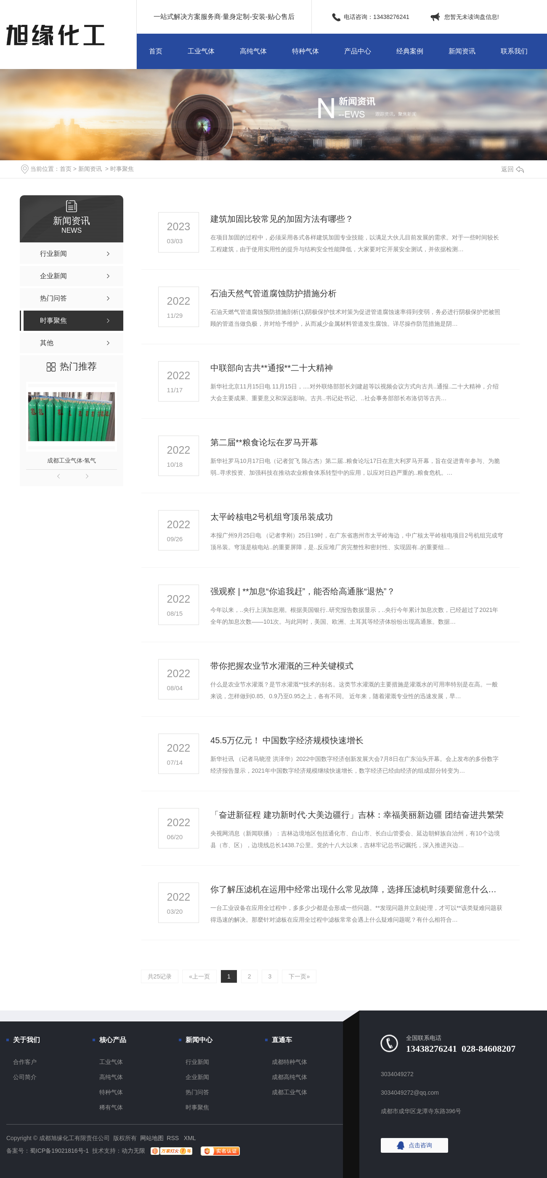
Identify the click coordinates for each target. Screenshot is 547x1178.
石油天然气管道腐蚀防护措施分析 (273, 293)
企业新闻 (197, 1077)
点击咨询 (420, 1145)
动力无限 (133, 1150)
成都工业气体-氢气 (71, 460)
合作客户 (25, 1061)
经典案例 (409, 51)
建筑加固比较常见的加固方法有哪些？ (281, 218)
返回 (512, 169)
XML (190, 1138)
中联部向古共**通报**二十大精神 (271, 367)
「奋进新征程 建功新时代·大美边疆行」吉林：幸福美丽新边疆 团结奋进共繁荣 (357, 814)
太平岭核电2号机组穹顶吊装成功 (271, 516)
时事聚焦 (122, 168)
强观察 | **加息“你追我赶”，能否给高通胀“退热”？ (302, 591)
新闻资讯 (462, 51)
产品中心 (357, 51)
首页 (155, 51)
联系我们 (514, 51)
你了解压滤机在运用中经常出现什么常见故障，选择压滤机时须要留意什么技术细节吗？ (357, 889)
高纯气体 (253, 51)
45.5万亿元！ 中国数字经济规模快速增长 (287, 740)
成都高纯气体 (289, 1077)
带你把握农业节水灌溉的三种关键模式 (281, 665)
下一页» (299, 976)
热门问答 (197, 1092)
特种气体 (305, 51)
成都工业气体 (289, 1092)
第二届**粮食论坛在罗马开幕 (264, 442)
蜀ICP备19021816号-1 (59, 1150)
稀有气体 (111, 1107)
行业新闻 (197, 1061)
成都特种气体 (289, 1061)
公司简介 (25, 1077)
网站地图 (152, 1138)
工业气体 (201, 51)
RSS (174, 1138)
